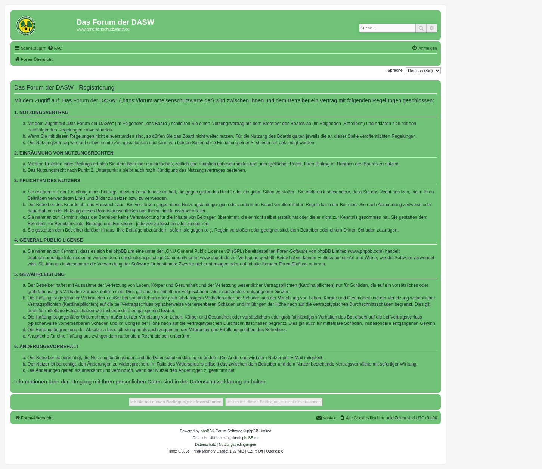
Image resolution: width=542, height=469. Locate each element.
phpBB (206, 431)
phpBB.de (250, 438)
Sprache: (395, 70)
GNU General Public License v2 (197, 251)
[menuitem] (54, 48)
